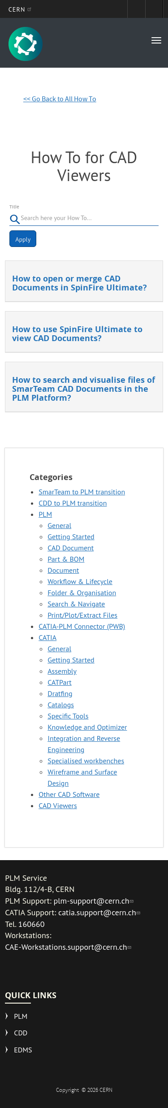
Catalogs (60, 704)
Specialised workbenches (85, 760)
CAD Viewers (58, 805)
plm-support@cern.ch (95, 901)
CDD (20, 1032)
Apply (22, 239)
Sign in (136, 9)
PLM (45, 514)
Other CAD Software (69, 794)
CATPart (59, 682)
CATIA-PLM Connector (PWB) (82, 626)
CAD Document (70, 547)
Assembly (62, 671)
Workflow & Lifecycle (79, 581)
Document (63, 570)
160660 (31, 924)
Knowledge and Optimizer (87, 727)
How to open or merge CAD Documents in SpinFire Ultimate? (79, 283)
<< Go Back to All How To (59, 100)
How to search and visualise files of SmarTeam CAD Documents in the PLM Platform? (83, 388)
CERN (21, 9)
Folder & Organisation (81, 592)
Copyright (68, 1090)
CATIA (47, 637)
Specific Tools (67, 715)
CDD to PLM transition (73, 502)
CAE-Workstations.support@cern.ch (69, 947)
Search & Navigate (76, 603)
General (59, 525)
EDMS (23, 1049)
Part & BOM (65, 558)
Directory (154, 9)
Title (14, 207)
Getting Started (70, 536)
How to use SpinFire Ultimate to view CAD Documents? (77, 334)
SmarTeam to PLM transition (82, 491)
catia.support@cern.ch (100, 912)
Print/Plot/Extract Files (82, 614)
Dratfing (59, 693)
